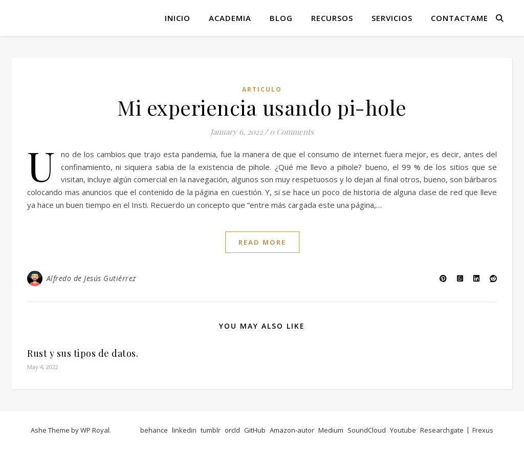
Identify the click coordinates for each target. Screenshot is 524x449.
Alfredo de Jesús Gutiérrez (91, 278)
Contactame (459, 18)
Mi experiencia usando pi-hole (262, 107)
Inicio (177, 18)
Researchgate (442, 430)
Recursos (332, 18)
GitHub (255, 430)
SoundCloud (366, 430)
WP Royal (95, 430)
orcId (232, 430)
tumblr (211, 430)
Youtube (403, 430)
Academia (230, 18)
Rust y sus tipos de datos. (82, 353)
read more (262, 242)
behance (154, 430)
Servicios (392, 18)
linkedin (184, 430)
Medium (330, 430)
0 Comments (292, 131)
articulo (262, 89)
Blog (281, 18)
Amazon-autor (292, 430)
